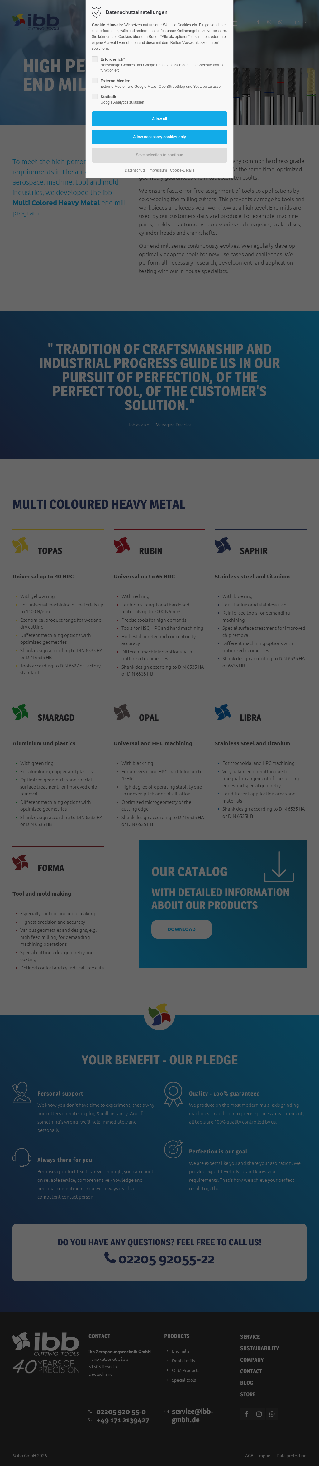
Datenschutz (135, 170)
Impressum (158, 170)
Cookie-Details (182, 170)
